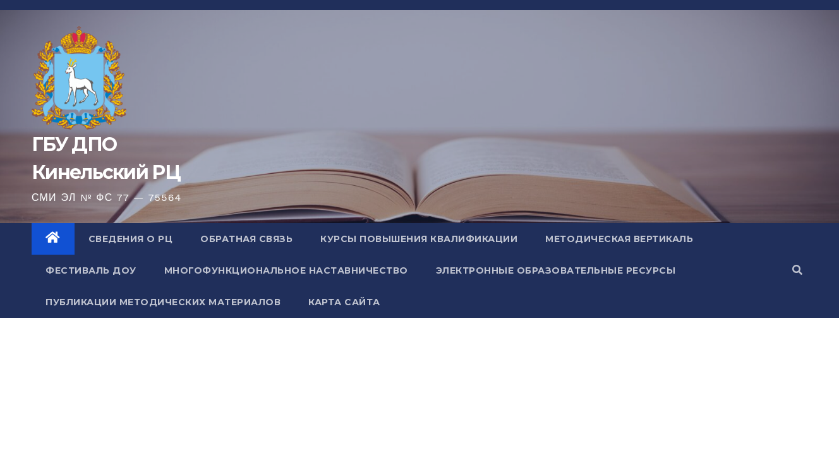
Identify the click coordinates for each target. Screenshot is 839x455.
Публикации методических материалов (163, 302)
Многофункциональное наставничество (286, 270)
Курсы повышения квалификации (418, 239)
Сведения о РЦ (130, 239)
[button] (797, 270)
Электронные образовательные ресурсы (556, 270)
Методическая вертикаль (619, 239)
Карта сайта (344, 302)
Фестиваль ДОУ (90, 270)
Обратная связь (246, 239)
